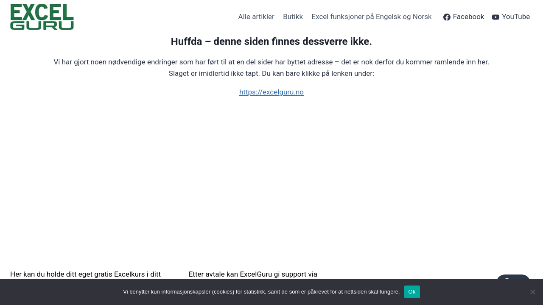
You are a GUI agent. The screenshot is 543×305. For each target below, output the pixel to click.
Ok (412, 291)
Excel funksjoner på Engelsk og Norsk (371, 16)
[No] (532, 292)
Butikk (293, 16)
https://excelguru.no (271, 92)
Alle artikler (256, 16)
